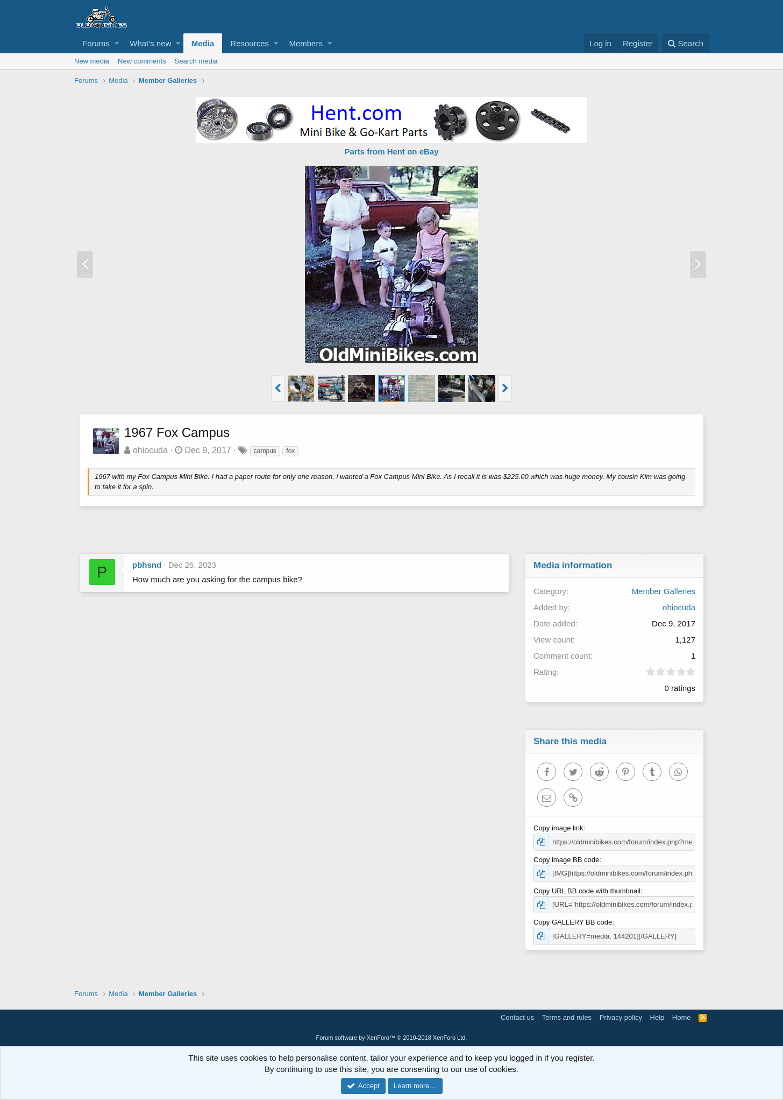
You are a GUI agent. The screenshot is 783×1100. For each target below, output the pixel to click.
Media (203, 43)
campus (265, 451)
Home (681, 1017)
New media (91, 61)
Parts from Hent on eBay (391, 151)
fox (291, 451)
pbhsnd (146, 564)
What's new (150, 43)
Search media (196, 61)
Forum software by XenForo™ (391, 1037)
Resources (249, 43)
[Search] (685, 43)
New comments (142, 61)
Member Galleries (663, 591)
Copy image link (559, 828)
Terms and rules (567, 1017)
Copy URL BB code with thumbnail (587, 891)
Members (306, 43)
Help (657, 1017)
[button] (117, 43)
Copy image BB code (567, 860)
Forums (96, 43)
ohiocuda (150, 450)
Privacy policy (621, 1017)
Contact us (517, 1017)
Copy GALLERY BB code (573, 922)
